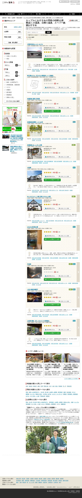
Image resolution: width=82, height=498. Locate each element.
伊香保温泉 (44, 480)
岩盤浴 (8, 90)
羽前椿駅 (38, 70)
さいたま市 (31, 482)
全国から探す (18, 27)
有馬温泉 (27, 480)
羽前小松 (46, 386)
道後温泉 (50, 480)
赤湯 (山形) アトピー (63, 343)
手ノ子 (64, 386)
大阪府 (44, 478)
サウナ (73, 392)
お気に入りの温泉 (64, 1)
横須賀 (24, 482)
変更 (19, 31)
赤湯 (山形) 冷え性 (53, 69)
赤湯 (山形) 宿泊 (35, 69)
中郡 (42, 386)
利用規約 (73, 491)
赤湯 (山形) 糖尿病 (63, 138)
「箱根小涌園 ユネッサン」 (45, 416)
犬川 (50, 386)
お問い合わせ (76, 487)
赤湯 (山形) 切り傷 (44, 69)
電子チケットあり (33, 35)
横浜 (17, 482)
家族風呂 (9, 95)
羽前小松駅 (70, 69)
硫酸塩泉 (63, 404)
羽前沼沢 (69, 386)
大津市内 (55, 482)
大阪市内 (45, 482)
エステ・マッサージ (57, 394)
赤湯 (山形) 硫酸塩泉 (48, 161)
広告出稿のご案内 (51, 487)
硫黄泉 (47, 396)
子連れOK (42, 396)
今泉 (53, 386)
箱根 (23, 480)
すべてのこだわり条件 (13, 101)
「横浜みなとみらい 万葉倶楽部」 (42, 419)
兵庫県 (32, 478)
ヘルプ (70, 487)
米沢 (27, 386)
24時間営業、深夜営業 (13, 85)
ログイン (73, 4)
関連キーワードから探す (9, 484)
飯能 (36, 482)
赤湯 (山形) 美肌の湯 (54, 92)
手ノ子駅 (34, 94)
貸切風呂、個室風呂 (72, 394)
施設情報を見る (50, 56)
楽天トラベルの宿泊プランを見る (52, 59)
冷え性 (42, 392)
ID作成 (78, 4)
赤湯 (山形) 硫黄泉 (46, 138)
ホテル (27, 396)
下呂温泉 (38, 480)
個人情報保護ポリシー (52, 491)
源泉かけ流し (39, 394)
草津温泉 (18, 480)
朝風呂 (65, 394)
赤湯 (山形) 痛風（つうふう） (38, 220)
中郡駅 (33, 70)
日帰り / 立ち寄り (11, 56)
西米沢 (35, 386)
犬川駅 (75, 69)
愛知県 (57, 478)
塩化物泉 (69, 392)
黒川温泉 (55, 480)
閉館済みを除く (55, 35)
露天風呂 (60, 392)
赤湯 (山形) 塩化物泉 (36, 92)
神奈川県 (18, 478)
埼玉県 (23, 478)
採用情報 (78, 491)
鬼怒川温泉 (65, 480)
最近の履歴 (75, 1)
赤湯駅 (71, 115)
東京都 (40, 478)
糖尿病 (27, 394)
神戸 (60, 482)
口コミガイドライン (62, 487)
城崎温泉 (32, 480)
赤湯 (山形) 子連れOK (64, 190)
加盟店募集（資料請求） (39, 487)
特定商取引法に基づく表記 (64, 491)
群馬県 (36, 478)
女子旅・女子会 (47, 394)
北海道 (49, 478)
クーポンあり (44, 35)
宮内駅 (40, 117)
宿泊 (27, 392)
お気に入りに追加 (65, 56)
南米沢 (30, 386)
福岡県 (61, 478)
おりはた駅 (45, 117)
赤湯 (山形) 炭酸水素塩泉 (37, 161)
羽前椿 (60, 386)
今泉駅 (38, 94)
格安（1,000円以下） (34, 392)
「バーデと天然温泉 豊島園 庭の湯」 (64, 422)
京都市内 (50, 482)
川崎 (20, 482)
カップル (32, 394)
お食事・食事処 (53, 392)
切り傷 (46, 392)
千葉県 (27, 478)
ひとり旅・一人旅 (34, 396)
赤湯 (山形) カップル (62, 69)
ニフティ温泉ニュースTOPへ (71, 378)
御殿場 (40, 482)
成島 (38, 386)
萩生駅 (76, 92)
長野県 (53, 478)
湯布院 (60, 480)
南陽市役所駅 (35, 117)
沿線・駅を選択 (13, 42)
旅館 (64, 392)
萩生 (56, 386)
